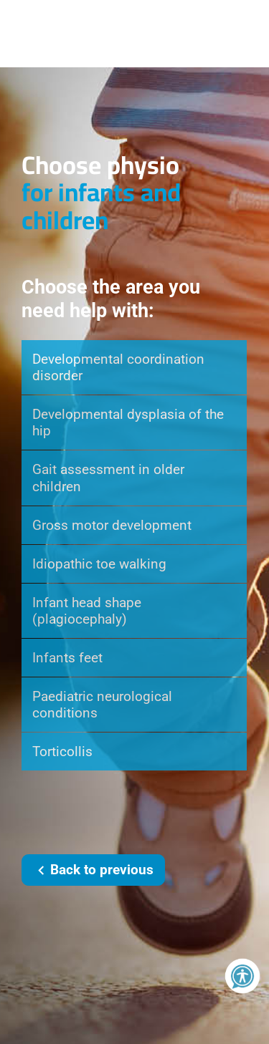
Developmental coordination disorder (118, 367)
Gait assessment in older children (108, 477)
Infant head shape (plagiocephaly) (86, 610)
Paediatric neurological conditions (102, 704)
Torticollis (62, 751)
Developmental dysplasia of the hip (128, 422)
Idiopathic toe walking (99, 564)
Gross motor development (112, 525)
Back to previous (93, 870)
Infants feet (67, 657)
